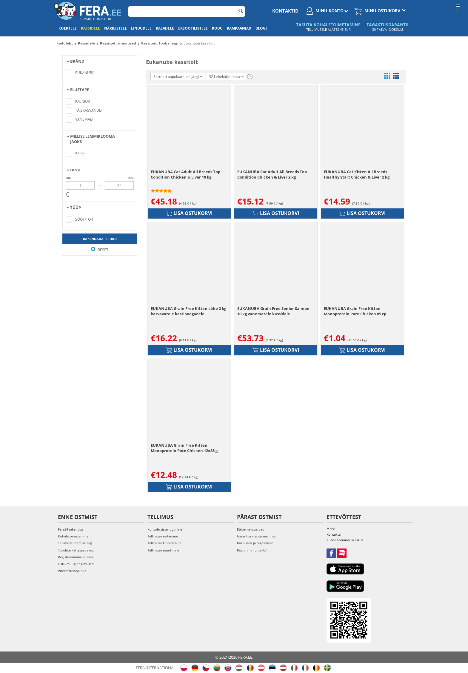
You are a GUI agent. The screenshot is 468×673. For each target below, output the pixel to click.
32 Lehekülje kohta (226, 76)
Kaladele (165, 28)
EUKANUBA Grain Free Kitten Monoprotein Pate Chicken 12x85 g (184, 447)
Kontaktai (334, 534)
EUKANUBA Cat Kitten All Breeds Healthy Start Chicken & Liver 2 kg (357, 174)
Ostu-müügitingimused (76, 564)
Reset (99, 249)
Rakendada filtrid (100, 238)
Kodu (217, 28)
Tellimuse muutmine (163, 550)
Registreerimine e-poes (75, 557)
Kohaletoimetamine (73, 536)
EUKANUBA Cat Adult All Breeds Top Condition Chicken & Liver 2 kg (272, 174)
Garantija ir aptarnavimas (256, 536)
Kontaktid (285, 11)
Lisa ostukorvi (189, 213)
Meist (331, 528)
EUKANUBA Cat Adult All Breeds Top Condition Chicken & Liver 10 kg (185, 174)
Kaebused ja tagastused (255, 543)
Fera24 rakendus (70, 529)
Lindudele (141, 28)
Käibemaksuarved (250, 529)
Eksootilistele (193, 28)
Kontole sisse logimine (164, 529)
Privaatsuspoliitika (72, 570)
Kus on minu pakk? (252, 550)
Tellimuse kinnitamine (164, 543)
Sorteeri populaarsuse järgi (178, 76)
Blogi (261, 28)
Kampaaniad (239, 28)
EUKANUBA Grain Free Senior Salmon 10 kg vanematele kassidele (273, 311)
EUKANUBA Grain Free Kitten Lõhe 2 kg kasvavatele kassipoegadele (188, 311)
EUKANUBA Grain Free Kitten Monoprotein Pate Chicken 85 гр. (355, 311)
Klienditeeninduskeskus (345, 540)
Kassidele (90, 28)
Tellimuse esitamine (162, 536)
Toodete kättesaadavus (76, 550)
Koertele (68, 28)
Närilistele (115, 28)
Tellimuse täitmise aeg (75, 543)
